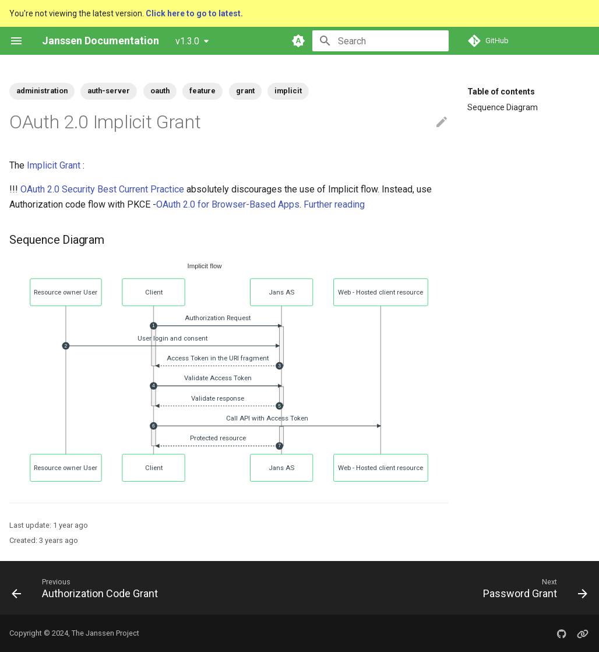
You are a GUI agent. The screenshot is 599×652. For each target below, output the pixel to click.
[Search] (380, 40)
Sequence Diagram (502, 107)
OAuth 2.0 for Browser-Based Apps (228, 204)
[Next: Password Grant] (532, 587)
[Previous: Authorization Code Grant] (87, 587)
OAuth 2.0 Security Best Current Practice (102, 189)
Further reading (334, 204)
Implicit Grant (53, 165)
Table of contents (501, 91)
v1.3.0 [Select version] (187, 41)
